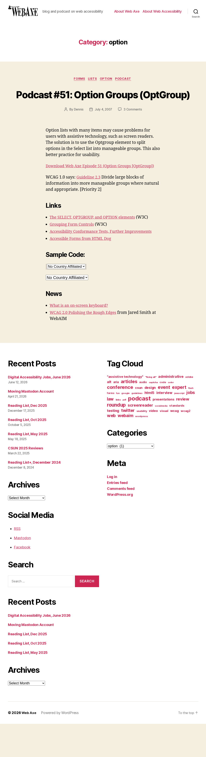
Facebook (22, 580)
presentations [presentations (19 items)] (163, 433)
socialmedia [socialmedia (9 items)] (161, 439)
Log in (112, 510)
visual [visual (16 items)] (164, 444)
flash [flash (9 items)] (190, 421)
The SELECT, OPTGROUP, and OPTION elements (96, 250)
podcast (125, 91)
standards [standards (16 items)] (176, 439)
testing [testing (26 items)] (113, 444)
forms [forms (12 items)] (110, 426)
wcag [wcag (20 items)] (174, 444)
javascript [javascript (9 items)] (179, 426)
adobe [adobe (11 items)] (189, 410)
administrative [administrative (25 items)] (170, 410)
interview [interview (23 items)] (164, 426)
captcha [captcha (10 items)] (153, 415)
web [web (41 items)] (111, 448)
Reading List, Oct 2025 (27, 453)
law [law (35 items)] (110, 432)
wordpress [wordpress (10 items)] (141, 449)
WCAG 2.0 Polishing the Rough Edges (86, 345)
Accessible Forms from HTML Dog (83, 271)
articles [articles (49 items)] (129, 415)
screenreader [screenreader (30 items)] (140, 438)
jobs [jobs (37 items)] (190, 425)
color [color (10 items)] (171, 415)
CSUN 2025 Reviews (25, 481)
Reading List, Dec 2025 (27, 439)
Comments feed (121, 522)
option (107, 91)
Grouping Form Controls (73, 257)
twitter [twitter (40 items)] (128, 443)
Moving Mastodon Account (31, 425)
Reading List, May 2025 (28, 467)
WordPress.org (120, 528)
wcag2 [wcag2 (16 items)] (185, 444)
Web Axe (29, 746)
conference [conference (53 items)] (120, 420)
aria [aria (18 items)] (116, 415)
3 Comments (133, 136)
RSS (17, 562)
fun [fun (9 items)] (117, 426)
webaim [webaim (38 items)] (125, 448)
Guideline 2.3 (89, 210)
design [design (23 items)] (150, 421)
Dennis (78, 136)
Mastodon (22, 571)
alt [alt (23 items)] (109, 415)
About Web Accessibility (162, 17)
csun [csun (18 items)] (139, 421)
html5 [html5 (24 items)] (150, 426)
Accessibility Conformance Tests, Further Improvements (105, 264)
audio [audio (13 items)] (143, 415)
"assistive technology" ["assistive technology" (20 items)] (125, 410)
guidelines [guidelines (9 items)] (136, 426)
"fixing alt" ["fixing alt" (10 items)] (150, 410)
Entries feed (117, 516)
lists (92, 91)
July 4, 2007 (103, 136)
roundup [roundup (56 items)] (116, 438)
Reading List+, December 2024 (34, 495)
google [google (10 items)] (125, 426)
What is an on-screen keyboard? (81, 338)
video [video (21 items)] (153, 444)
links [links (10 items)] (118, 433)
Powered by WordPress (60, 746)
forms (78, 91)
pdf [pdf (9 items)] (124, 433)
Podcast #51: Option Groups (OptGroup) (103, 113)
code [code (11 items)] (163, 415)
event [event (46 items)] (164, 420)
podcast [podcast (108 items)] (139, 431)
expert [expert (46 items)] (179, 420)
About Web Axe (127, 17)
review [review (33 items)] (182, 432)
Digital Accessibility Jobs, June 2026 (39, 410)
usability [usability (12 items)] (142, 444)
